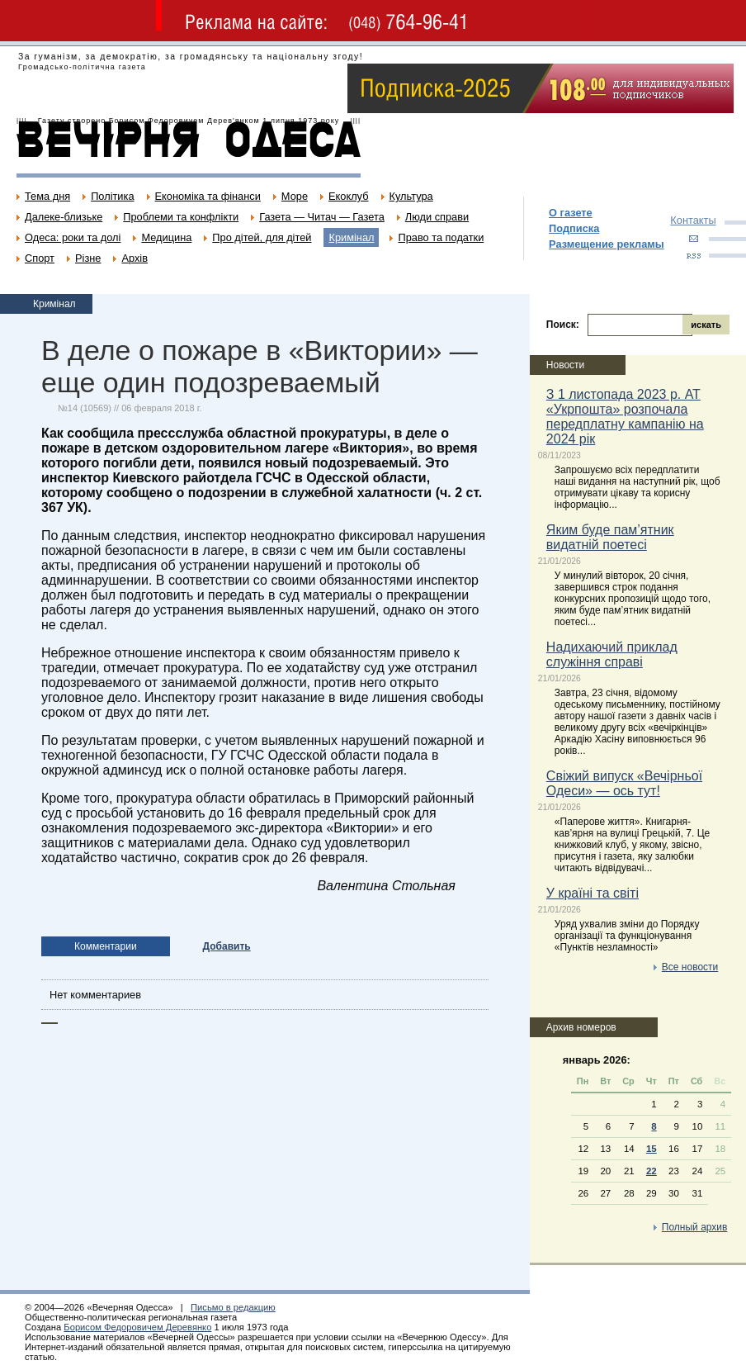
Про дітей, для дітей (261, 237)
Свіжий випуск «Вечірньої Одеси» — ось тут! (624, 783)
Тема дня (47, 196)
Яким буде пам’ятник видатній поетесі (610, 537)
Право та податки (441, 237)
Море (294, 196)
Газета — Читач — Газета (322, 217)
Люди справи (437, 217)
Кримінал (351, 237)
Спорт (39, 258)
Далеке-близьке (63, 217)
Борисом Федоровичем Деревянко (137, 1327)
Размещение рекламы (606, 244)
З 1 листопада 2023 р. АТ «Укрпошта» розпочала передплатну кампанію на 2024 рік (625, 416)
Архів (134, 258)
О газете (571, 212)
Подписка (574, 228)
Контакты (692, 220)
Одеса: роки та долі (72, 237)
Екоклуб (348, 196)
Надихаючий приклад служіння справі (612, 654)
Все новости (690, 967)
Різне (88, 258)
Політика (112, 196)
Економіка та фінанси (208, 196)
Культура (411, 196)
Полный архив (695, 1227)
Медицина (166, 237)
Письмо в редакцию (233, 1307)
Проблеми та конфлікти (180, 217)
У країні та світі (592, 893)
